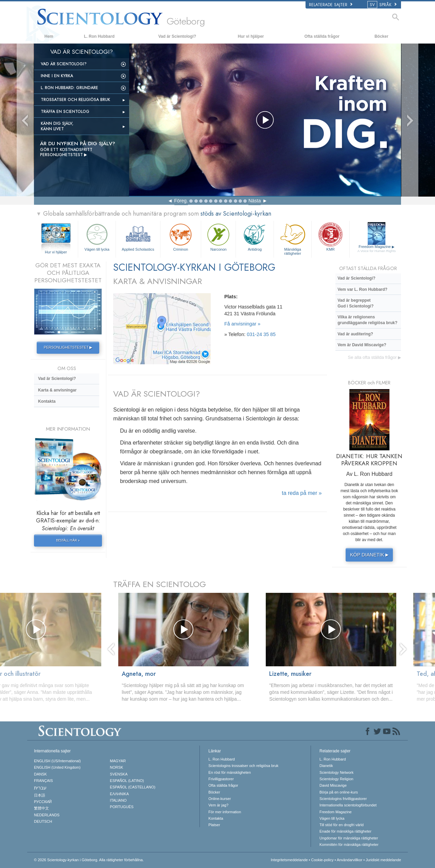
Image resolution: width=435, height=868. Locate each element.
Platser (214, 825)
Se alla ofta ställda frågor (374, 357)
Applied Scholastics (138, 236)
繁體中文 (41, 808)
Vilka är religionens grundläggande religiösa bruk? (367, 320)
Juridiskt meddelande (383, 860)
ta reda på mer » (301, 493)
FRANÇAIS (43, 781)
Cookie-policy (322, 860)
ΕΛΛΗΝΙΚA (119, 794)
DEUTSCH (43, 821)
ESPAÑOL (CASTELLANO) (132, 787)
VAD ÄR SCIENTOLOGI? (156, 394)
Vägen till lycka (97, 236)
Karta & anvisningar (57, 390)
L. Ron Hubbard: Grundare (69, 88)
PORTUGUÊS (121, 807)
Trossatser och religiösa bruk (75, 100)
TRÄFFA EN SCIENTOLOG (159, 584)
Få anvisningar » (242, 324)
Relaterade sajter (330, 5)
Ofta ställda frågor (322, 36)
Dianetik (326, 766)
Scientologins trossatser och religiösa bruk (243, 766)
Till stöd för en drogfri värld (341, 825)
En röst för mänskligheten (229, 772)
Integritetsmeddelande (289, 860)
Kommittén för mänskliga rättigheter (349, 844)
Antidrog (255, 236)
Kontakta (46, 401)
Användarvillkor (349, 860)
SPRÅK (382, 5)
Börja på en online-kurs (338, 792)
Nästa (254, 200)
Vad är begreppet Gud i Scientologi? (355, 303)
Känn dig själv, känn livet (57, 126)
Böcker (381, 36)
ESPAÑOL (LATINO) (127, 781)
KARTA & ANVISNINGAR (157, 281)
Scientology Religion (336, 779)
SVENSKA (118, 774)
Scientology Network (336, 772)
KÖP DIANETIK (370, 554)
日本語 (39, 795)
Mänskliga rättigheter (293, 238)
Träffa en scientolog (65, 111)
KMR (330, 236)
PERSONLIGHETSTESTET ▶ (68, 347)
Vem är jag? (218, 805)
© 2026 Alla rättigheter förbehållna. (89, 860)
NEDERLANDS (46, 815)
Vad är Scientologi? (177, 36)
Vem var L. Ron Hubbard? (362, 289)
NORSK (116, 767)
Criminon (180, 236)
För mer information (224, 812)
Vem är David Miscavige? (361, 345)
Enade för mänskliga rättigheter (345, 831)
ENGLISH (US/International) (57, 761)
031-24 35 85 (261, 334)
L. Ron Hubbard (99, 36)
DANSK (40, 774)
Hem (49, 36)
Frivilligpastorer (221, 779)
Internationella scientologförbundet (348, 805)
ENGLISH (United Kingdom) (57, 767)
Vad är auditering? (355, 334)
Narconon (218, 236)
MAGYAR (118, 761)
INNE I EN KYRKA (57, 76)
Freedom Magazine (376, 249)
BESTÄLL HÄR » (68, 540)
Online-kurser (219, 799)
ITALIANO (118, 800)
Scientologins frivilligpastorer (343, 799)
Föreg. (181, 200)
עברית (40, 787)
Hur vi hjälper (251, 36)
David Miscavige (333, 785)
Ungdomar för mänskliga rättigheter (348, 838)
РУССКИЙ (43, 802)
